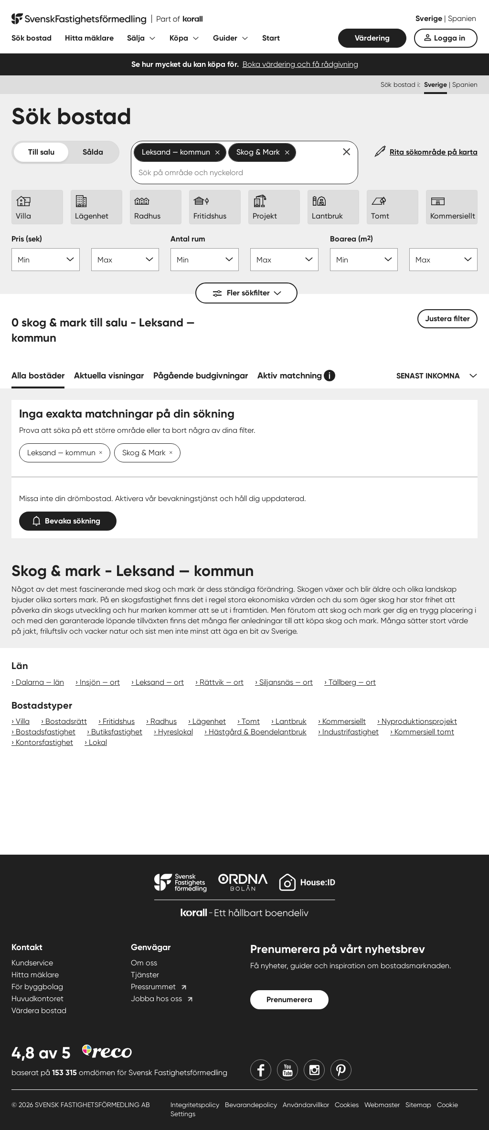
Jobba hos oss (156, 998)
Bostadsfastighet (45, 731)
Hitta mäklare (89, 37)
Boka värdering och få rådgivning (300, 64)
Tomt (251, 721)
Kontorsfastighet (44, 742)
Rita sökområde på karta (434, 152)
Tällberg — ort (352, 682)
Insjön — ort (100, 682)
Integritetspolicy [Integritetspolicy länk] (195, 1105)
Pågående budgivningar (200, 375)
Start (271, 37)
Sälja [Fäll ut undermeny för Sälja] (136, 37)
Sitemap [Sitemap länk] (419, 1105)
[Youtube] (287, 1069)
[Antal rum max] (284, 259)
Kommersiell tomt (424, 731)
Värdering (372, 37)
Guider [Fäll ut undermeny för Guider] (225, 37)
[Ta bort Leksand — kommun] (99, 453)
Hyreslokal (175, 731)
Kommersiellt (344, 721)
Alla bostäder (37, 375)
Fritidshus (119, 721)
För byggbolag (37, 986)
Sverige (429, 18)
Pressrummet (153, 986)
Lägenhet (209, 721)
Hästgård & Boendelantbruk (258, 731)
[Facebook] (260, 1069)
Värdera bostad (38, 1010)
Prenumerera (289, 999)
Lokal (98, 742)
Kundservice (32, 962)
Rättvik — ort (222, 682)
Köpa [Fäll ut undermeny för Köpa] (179, 37)
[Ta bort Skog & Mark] (169, 453)
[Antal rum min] (204, 259)
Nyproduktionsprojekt (419, 721)
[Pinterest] (340, 1069)
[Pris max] (125, 259)
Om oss (144, 962)
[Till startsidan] (106, 19)
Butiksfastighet (116, 731)
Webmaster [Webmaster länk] (383, 1105)
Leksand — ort (160, 682)
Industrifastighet (350, 731)
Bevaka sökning (67, 519)
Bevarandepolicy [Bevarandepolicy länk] (252, 1105)
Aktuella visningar (109, 375)
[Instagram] (314, 1069)
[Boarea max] (443, 259)
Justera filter (447, 318)
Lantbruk (291, 721)
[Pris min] (45, 259)
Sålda (93, 152)
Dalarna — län (40, 682)
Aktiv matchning (289, 375)
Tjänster (145, 974)
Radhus (163, 721)
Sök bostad (31, 37)
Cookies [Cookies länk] (348, 1105)
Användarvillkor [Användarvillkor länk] (307, 1105)
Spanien (462, 18)
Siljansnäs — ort (286, 682)
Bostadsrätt (66, 721)
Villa (23, 721)
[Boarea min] (364, 259)
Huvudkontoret (37, 998)
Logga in (449, 37)
